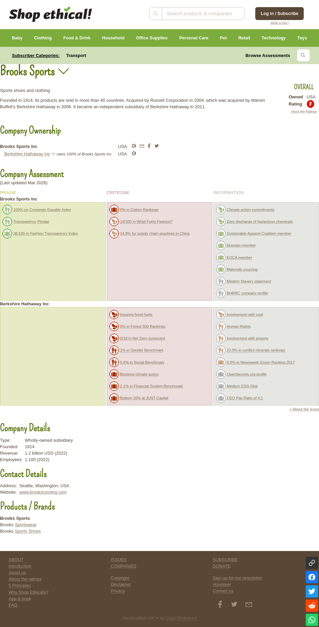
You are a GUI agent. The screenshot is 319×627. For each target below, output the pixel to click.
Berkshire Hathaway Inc (27, 153)
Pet (223, 37)
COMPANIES (124, 566)
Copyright (120, 578)
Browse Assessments (267, 55)
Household (113, 37)
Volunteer (222, 584)
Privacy (118, 590)
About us (17, 572)
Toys (302, 37)
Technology (274, 37)
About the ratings (25, 579)
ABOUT (16, 559)
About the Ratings (304, 111)
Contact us (223, 590)
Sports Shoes (28, 531)
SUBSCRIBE (225, 559)
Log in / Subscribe (279, 13)
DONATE (221, 566)
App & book (20, 598)
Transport (76, 55)
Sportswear (26, 524)
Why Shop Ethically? (28, 592)
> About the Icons (304, 409)
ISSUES (119, 559)
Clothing (43, 37)
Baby (17, 37)
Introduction (20, 566)
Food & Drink (77, 37)
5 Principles (20, 585)
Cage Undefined (181, 618)
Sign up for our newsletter (237, 578)
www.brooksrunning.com (42, 492)
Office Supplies (151, 37)
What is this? (279, 23)
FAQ (13, 605)
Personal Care (193, 37)
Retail (244, 37)
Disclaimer (121, 584)
